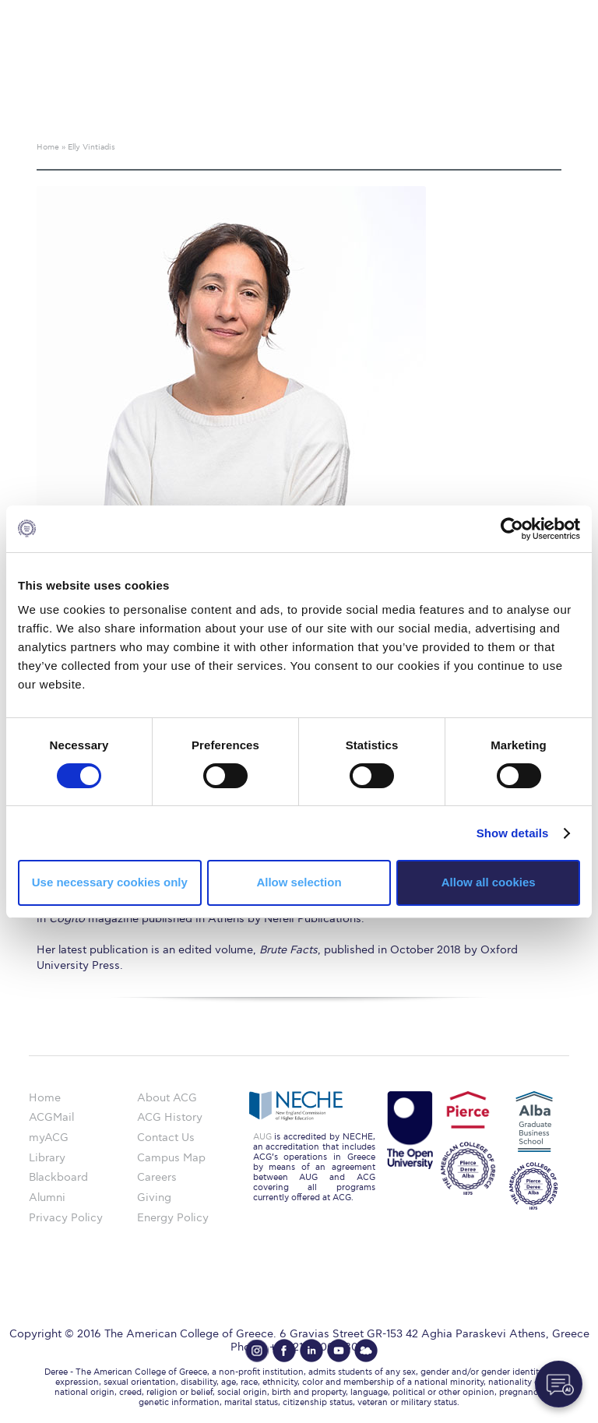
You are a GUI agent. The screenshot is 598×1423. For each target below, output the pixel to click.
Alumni (47, 1197)
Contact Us (166, 1137)
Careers (157, 1177)
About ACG (167, 1097)
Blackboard (58, 1177)
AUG (262, 1137)
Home (45, 1097)
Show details (513, 833)
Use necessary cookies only (110, 882)
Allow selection (298, 882)
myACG (49, 1137)
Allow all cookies (488, 882)
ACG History (169, 1117)
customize (532, 11)
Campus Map (171, 1157)
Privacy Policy (66, 1217)
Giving (154, 1197)
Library (47, 1157)
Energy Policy (173, 1217)
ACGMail (51, 1117)
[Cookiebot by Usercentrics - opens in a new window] (512, 528)
